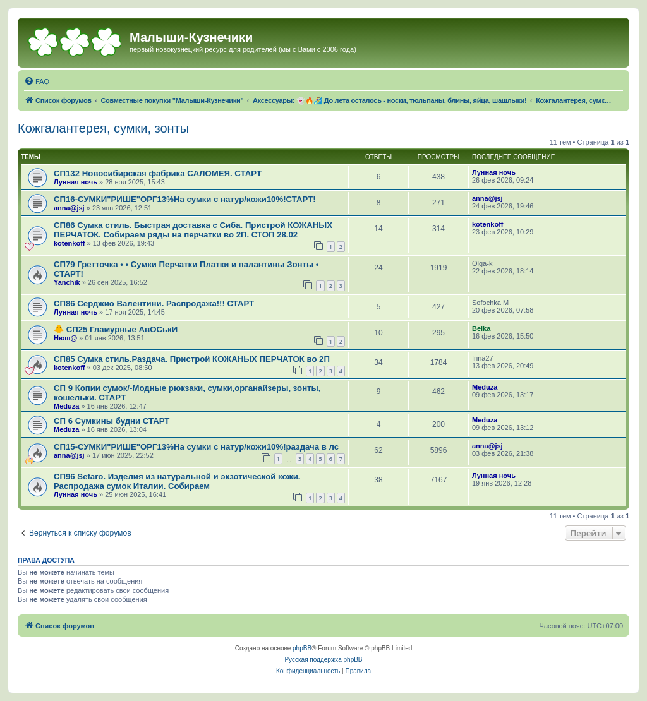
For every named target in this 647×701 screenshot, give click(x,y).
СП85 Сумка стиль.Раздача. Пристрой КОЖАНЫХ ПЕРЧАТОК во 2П (192, 359)
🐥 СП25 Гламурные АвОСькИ (116, 329)
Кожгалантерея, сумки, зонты (103, 128)
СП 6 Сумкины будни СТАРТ (111, 421)
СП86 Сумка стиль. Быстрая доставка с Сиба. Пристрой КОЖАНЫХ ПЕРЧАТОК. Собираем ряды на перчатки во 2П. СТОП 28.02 (193, 229)
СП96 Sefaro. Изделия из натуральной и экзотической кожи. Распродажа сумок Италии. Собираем (177, 481)
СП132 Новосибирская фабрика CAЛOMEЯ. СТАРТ (158, 173)
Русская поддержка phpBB (323, 659)
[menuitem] (36, 81)
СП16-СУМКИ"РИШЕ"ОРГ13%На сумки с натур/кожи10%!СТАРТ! (185, 199)
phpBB (302, 648)
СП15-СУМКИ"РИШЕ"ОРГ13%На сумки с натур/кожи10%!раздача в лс (196, 447)
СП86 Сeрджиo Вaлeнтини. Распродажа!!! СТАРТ (154, 303)
